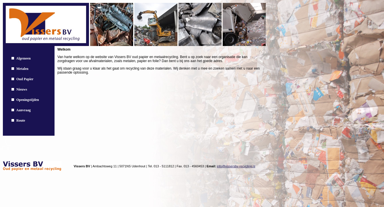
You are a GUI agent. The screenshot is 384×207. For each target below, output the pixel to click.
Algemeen (23, 58)
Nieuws (21, 89)
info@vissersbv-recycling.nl (236, 166)
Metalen (22, 69)
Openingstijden (27, 100)
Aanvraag (23, 110)
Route (20, 120)
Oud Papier (25, 79)
